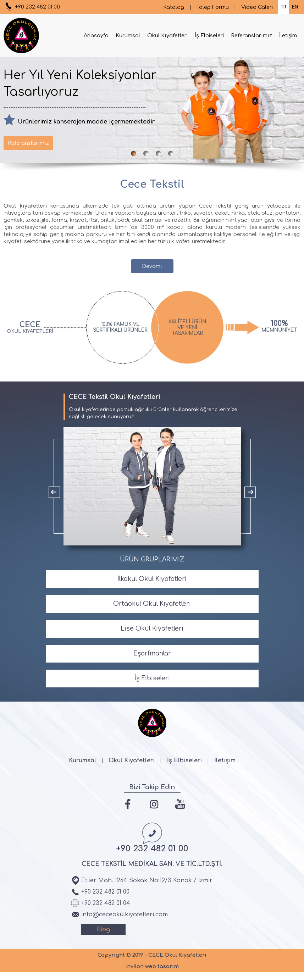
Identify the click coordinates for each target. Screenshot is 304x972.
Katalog (173, 7)
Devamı (152, 266)
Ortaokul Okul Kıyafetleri (152, 603)
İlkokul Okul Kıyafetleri (152, 579)
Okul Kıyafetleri (167, 35)
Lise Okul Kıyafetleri (152, 628)
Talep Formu (213, 7)
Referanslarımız (251, 35)
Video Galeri (257, 7)
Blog (103, 929)
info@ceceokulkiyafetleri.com (124, 914)
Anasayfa (96, 35)
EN (295, 7)
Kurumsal (128, 35)
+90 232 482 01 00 (37, 7)
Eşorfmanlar (152, 653)
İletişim (288, 35)
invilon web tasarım (152, 966)
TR (283, 7)
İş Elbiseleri (209, 35)
